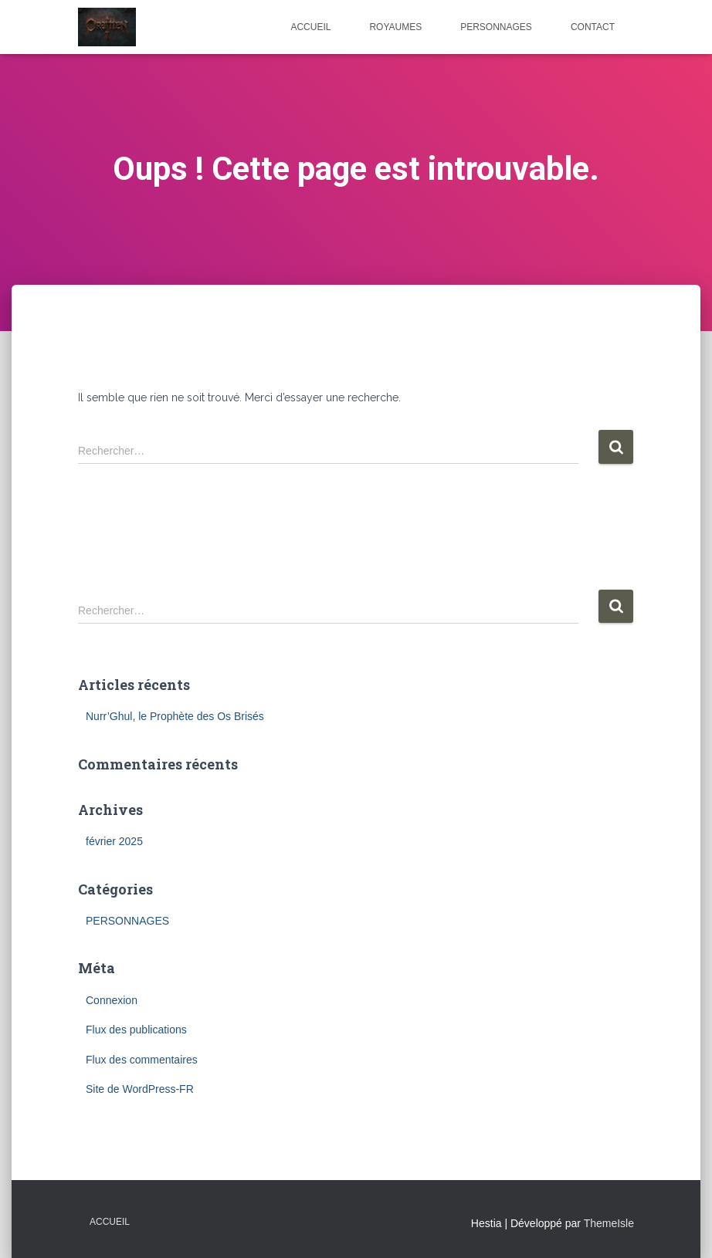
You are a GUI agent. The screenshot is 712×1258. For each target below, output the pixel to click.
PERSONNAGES (496, 27)
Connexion (111, 1000)
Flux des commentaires (142, 1059)
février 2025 (114, 841)
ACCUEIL (310, 27)
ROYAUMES (395, 27)
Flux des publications (136, 1029)
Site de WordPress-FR (140, 1089)
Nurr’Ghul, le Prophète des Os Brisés (175, 716)
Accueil (110, 1221)
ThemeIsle (609, 1223)
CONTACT (593, 27)
